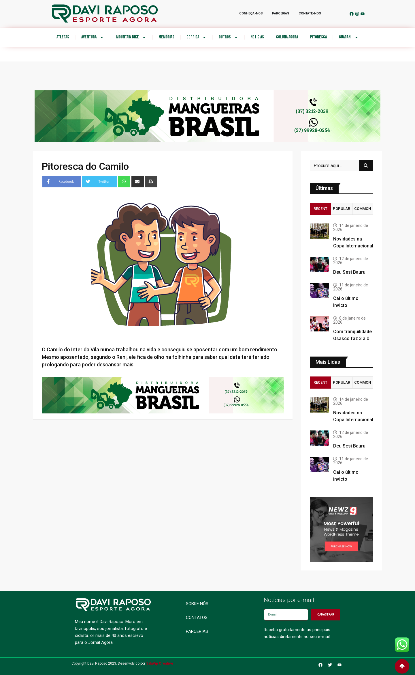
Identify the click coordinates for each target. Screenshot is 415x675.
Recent (320, 208)
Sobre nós (197, 603)
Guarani (349, 37)
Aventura (92, 37)
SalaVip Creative (159, 663)
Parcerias (197, 631)
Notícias (257, 37)
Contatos (196, 617)
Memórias (166, 37)
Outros (228, 37)
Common (362, 208)
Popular (341, 208)
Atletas (62, 37)
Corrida (196, 37)
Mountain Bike (131, 37)
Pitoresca (318, 37)
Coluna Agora (287, 37)
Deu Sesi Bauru (349, 272)
